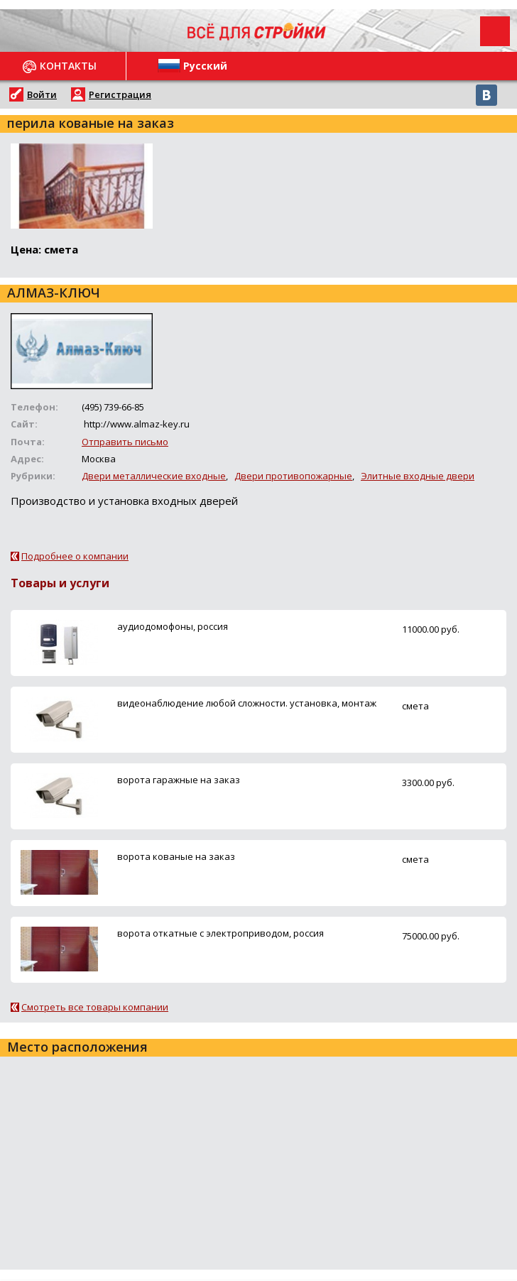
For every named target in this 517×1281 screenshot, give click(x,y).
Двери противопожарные (293, 475)
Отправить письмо (125, 441)
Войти (42, 94)
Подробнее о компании (75, 556)
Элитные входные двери (417, 475)
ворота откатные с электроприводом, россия (220, 933)
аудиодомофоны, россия (172, 626)
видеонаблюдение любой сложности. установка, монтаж (246, 703)
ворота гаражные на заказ (178, 779)
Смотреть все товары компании (94, 1007)
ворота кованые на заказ (176, 856)
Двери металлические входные (154, 475)
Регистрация (120, 94)
